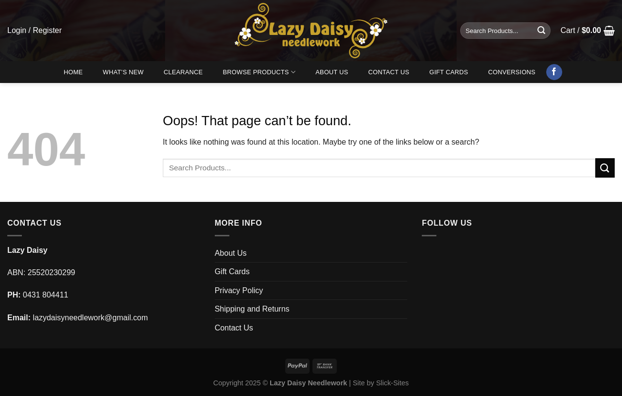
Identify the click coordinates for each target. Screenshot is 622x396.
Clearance (183, 72)
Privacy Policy (239, 290)
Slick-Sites (392, 383)
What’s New (123, 72)
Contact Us (389, 72)
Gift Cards (448, 72)
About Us (331, 72)
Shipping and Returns (252, 309)
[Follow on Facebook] (554, 72)
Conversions (512, 72)
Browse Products (259, 72)
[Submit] (541, 30)
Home (73, 72)
